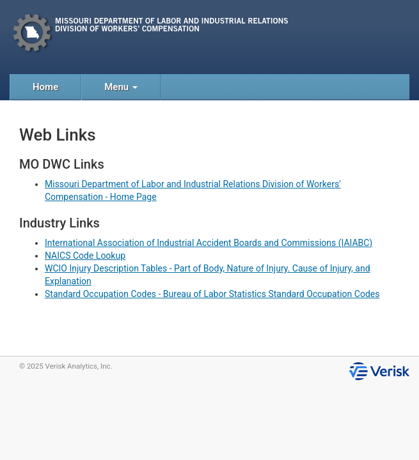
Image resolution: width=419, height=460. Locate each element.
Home (45, 87)
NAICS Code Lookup (85, 255)
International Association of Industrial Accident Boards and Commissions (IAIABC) (208, 243)
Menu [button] (121, 87)
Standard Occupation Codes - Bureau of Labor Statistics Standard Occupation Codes (212, 294)
